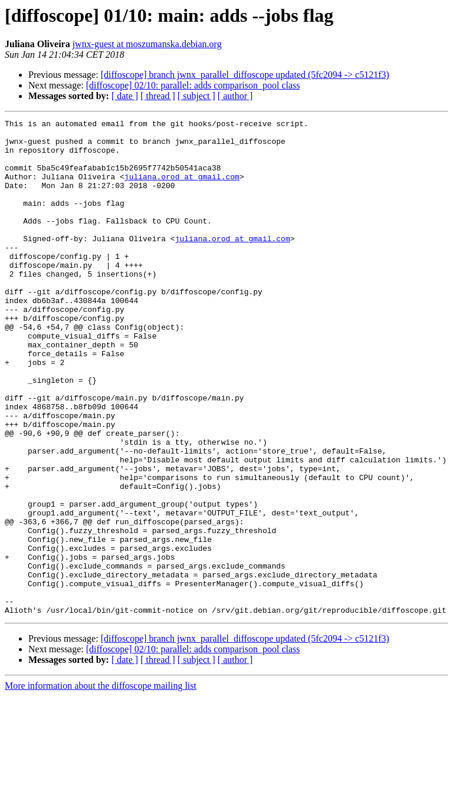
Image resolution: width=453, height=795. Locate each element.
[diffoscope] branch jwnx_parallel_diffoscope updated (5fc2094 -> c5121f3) (245, 75)
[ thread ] (157, 96)
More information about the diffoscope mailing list (100, 785)
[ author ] (235, 96)
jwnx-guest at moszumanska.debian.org (147, 44)
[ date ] (124, 96)
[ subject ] (196, 96)
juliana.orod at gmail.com (181, 188)
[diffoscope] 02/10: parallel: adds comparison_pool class (193, 85)
